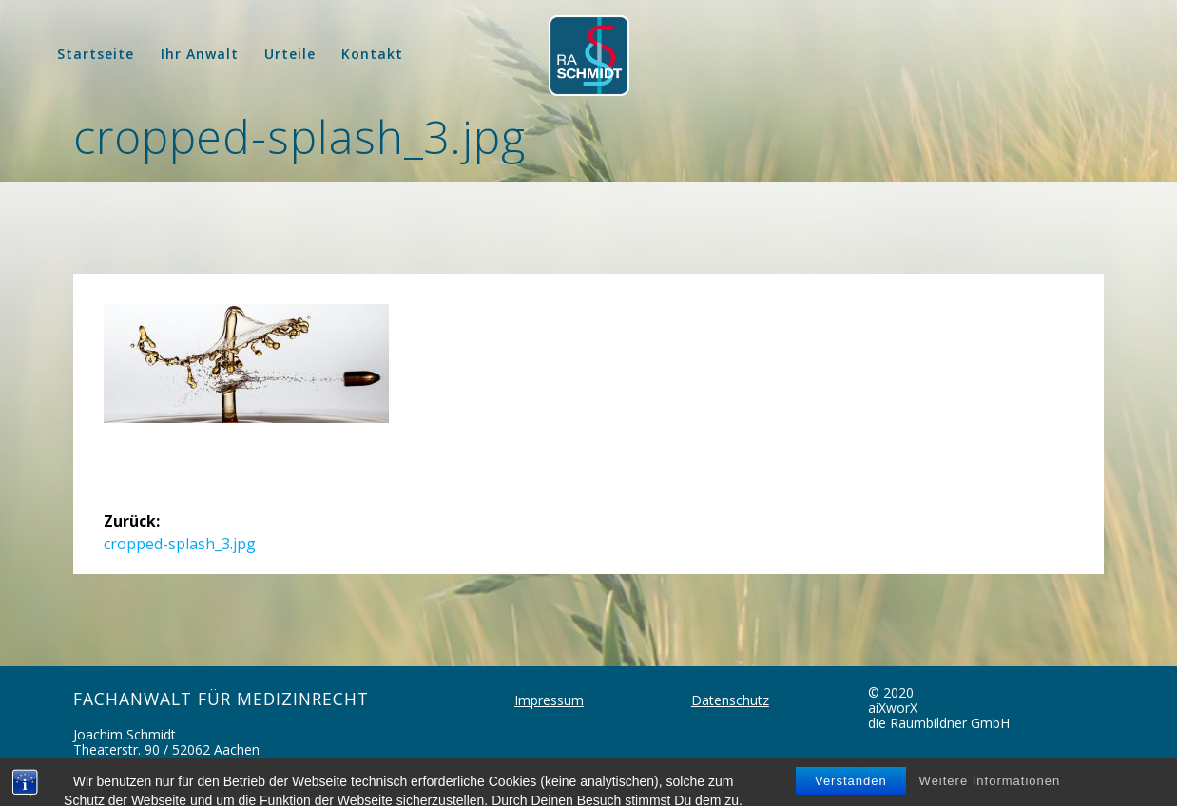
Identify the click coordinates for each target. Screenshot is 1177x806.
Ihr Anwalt (200, 54)
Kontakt (372, 54)
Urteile (290, 54)
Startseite (95, 54)
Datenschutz (730, 700)
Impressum (549, 700)
